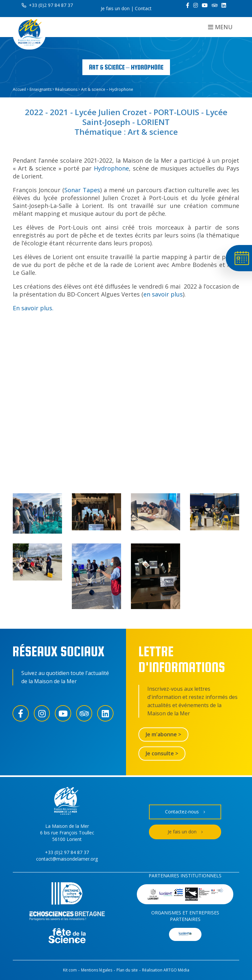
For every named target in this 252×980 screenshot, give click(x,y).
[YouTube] (205, 5)
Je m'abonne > (163, 734)
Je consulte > (162, 753)
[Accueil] (29, 33)
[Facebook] (187, 5)
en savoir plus (163, 294)
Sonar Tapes (82, 190)
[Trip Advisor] (215, 5)
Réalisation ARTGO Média (165, 970)
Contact (143, 8)
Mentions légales (96, 970)
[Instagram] (195, 5)
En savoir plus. (33, 308)
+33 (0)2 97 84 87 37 (47, 5)
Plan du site (127, 970)
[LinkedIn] (223, 5)
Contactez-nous (185, 811)
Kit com (70, 970)
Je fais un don (115, 8)
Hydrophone (111, 168)
